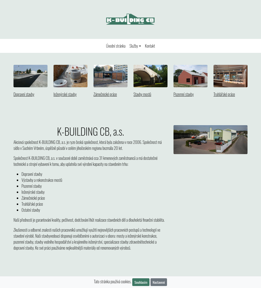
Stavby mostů (142, 94)
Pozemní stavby (184, 94)
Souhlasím (141, 282)
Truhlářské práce (224, 94)
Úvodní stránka (117, 46)
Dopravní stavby (24, 94)
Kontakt (150, 46)
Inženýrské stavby (65, 94)
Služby (134, 46)
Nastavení (159, 282)
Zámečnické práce (105, 94)
